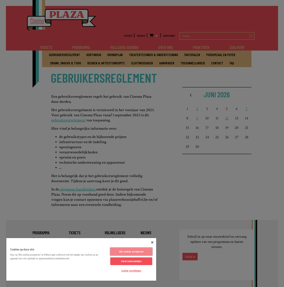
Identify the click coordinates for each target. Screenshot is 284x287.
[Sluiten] (152, 242)
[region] (81, 259)
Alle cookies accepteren (131, 251)
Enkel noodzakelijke (131, 261)
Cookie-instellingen (131, 270)
